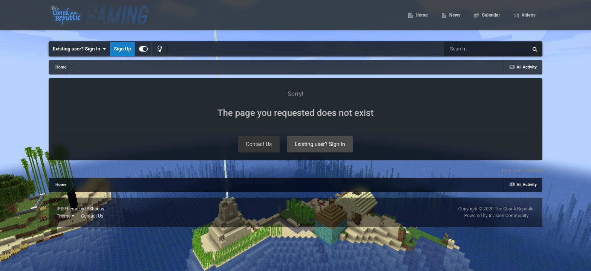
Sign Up (122, 49)
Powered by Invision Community (496, 215)
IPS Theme (67, 209)
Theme (65, 216)
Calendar (490, 18)
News (454, 18)
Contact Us (259, 144)
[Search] (486, 49)
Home (421, 18)
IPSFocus (94, 209)
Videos (528, 18)
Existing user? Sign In (79, 49)
